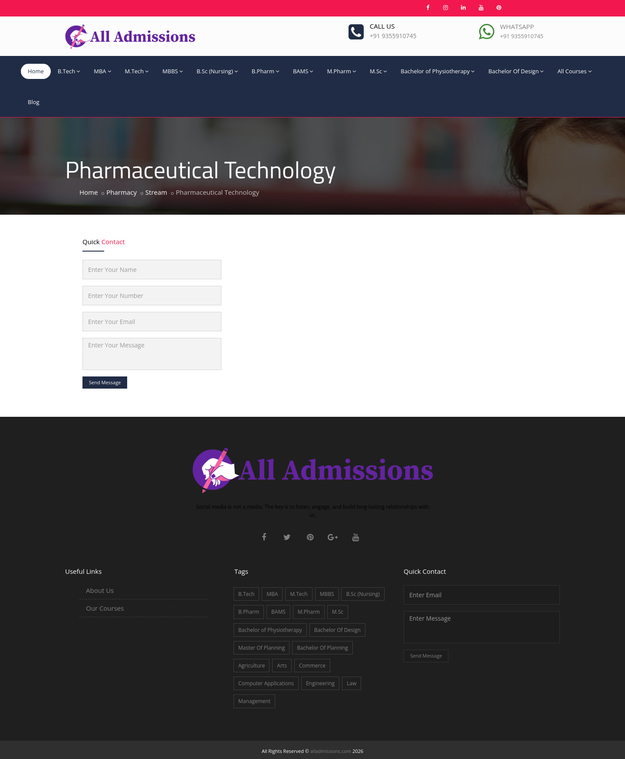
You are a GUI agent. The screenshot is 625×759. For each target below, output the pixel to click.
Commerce (312, 665)
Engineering (320, 683)
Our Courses (105, 608)
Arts (282, 665)
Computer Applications (266, 683)
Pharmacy (121, 192)
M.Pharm (341, 71)
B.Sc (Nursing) (217, 71)
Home (36, 71)
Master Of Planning (261, 647)
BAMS (303, 71)
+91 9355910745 (393, 36)
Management (254, 701)
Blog (33, 102)
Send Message (105, 382)
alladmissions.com (330, 751)
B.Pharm (265, 71)
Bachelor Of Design (515, 71)
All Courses (574, 71)
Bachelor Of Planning (322, 647)
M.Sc (378, 71)
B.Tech (69, 71)
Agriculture (251, 665)
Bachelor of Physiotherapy (437, 71)
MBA (102, 71)
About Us (100, 590)
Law (351, 683)
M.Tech (137, 71)
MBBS (172, 71)
